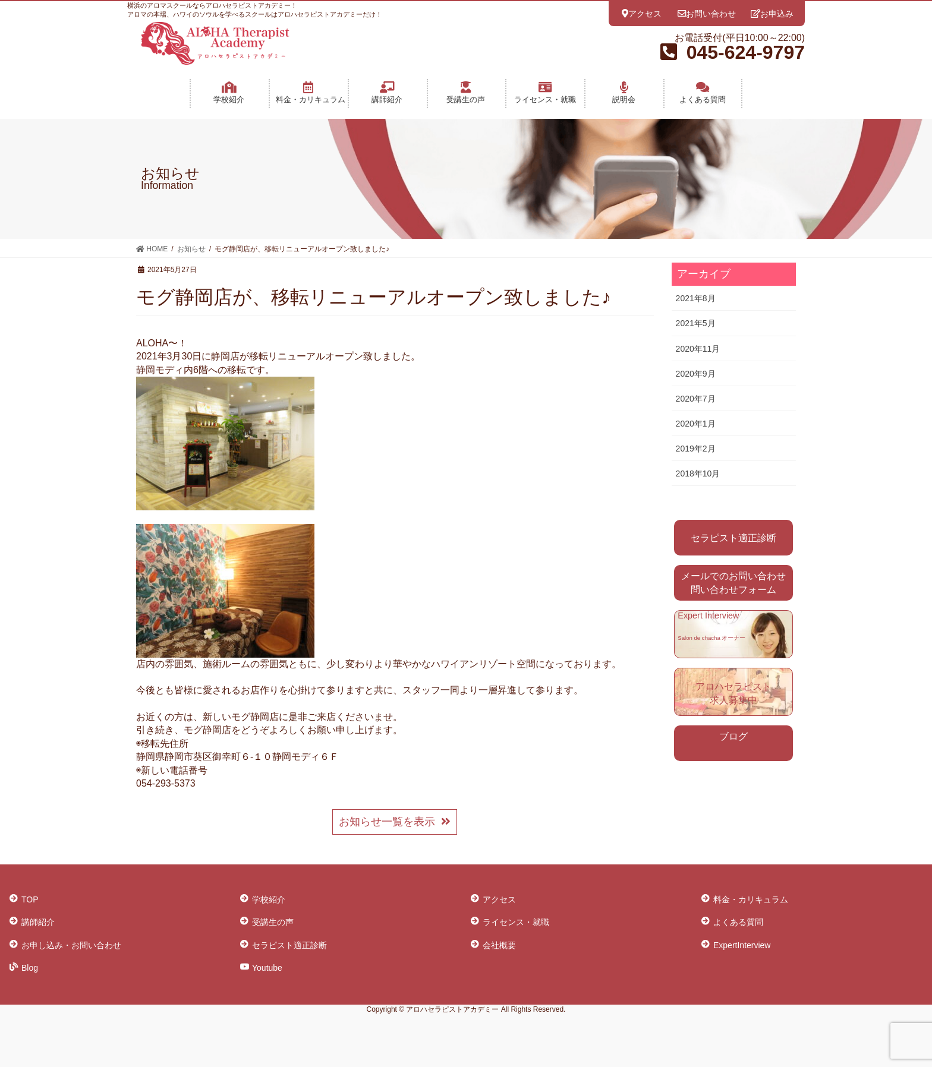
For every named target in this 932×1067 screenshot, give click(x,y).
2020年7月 (696, 398)
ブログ (733, 736)
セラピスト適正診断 (733, 538)
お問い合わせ (707, 13)
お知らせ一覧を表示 (395, 822)
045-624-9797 (746, 52)
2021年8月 (696, 298)
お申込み (772, 13)
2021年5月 (696, 323)
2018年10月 (698, 473)
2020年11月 (698, 348)
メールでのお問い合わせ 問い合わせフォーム (733, 582)
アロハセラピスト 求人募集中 (733, 693)
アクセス (642, 13)
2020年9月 (696, 373)
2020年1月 (696, 423)
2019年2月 (696, 448)
